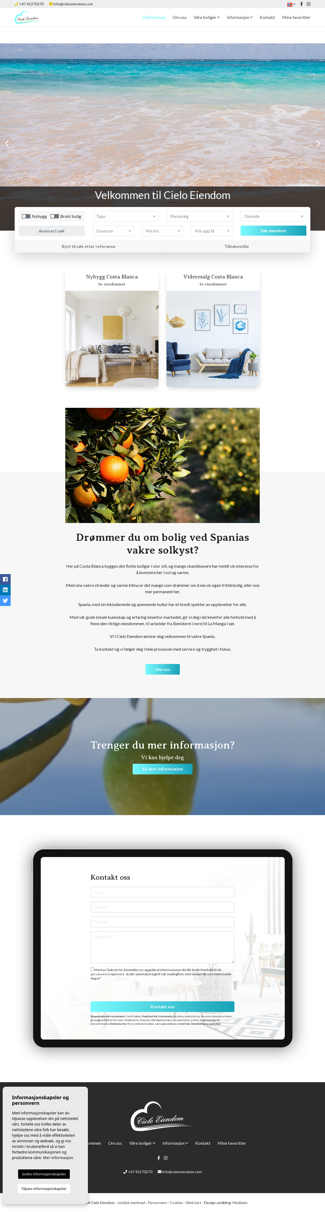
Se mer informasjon (162, 769)
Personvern (157, 1202)
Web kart (193, 1202)
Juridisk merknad (131, 1202)
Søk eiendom (273, 230)
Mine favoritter (296, 25)
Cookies (176, 1202)
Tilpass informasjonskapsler (44, 1188)
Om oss (179, 25)
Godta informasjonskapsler (44, 1174)
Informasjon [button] (240, 25)
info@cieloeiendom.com (73, 4)
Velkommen (153, 25)
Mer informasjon (58, 1157)
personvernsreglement (108, 974)
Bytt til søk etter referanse (88, 246)
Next (318, 143)
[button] (126, 216)
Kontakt (267, 25)
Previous (6, 143)
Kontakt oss (163, 1006)
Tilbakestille (236, 246)
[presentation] (119, 990)
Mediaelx (240, 1202)
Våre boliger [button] (207, 25)
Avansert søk (52, 230)
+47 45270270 (31, 4)
